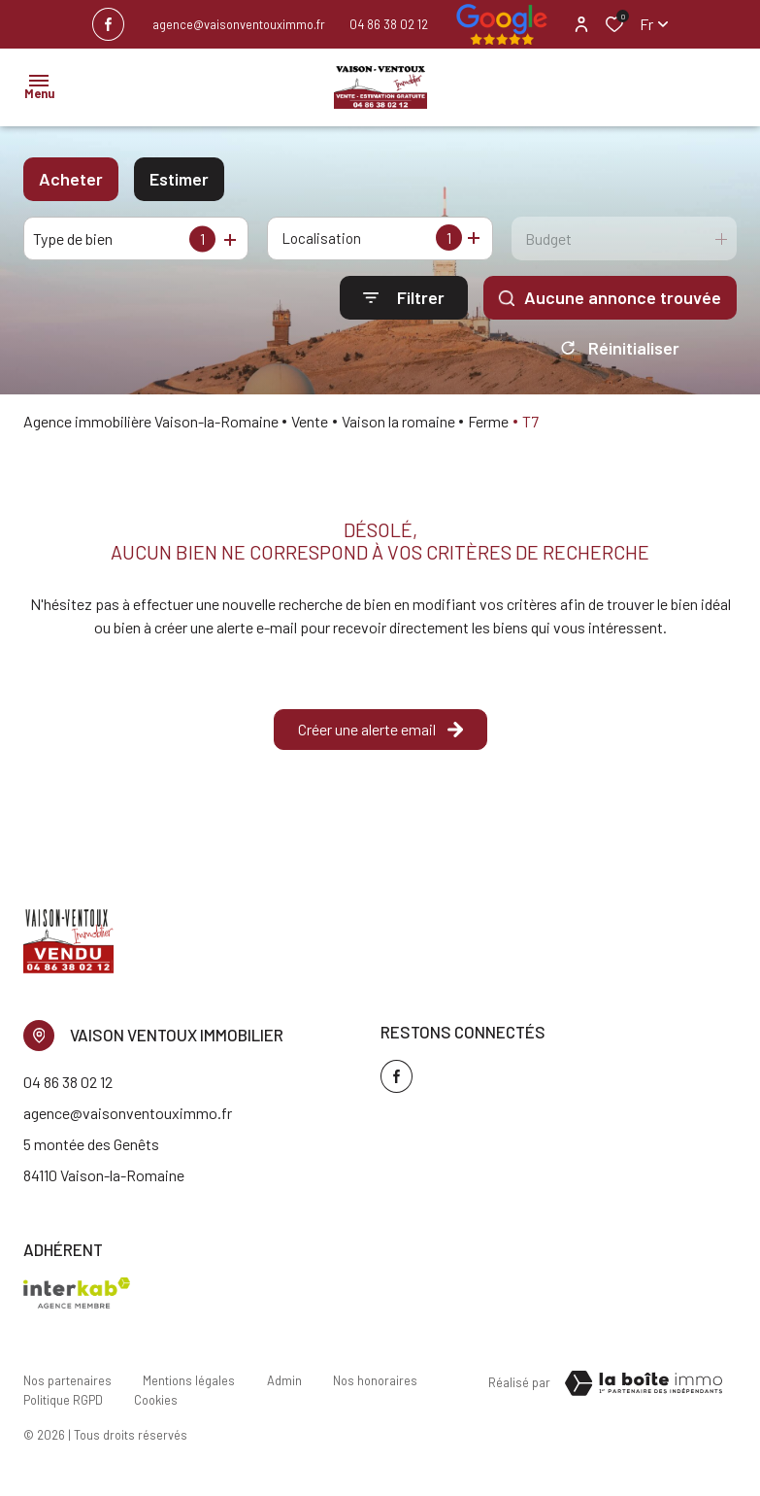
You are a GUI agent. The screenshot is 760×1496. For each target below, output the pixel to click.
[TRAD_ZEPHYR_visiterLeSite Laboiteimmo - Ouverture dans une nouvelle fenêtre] (643, 1390)
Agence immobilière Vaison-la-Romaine (151, 428)
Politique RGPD (63, 1404)
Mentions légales (189, 1386)
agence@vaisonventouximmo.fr (238, 24)
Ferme (488, 428)
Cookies (156, 1404)
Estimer (179, 178)
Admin (283, 1386)
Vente (309, 428)
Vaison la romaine (398, 428)
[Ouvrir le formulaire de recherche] (404, 298)
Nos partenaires (67, 1386)
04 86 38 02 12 (388, 24)
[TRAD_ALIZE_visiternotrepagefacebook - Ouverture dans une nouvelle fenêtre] (108, 24)
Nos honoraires (374, 1386)
